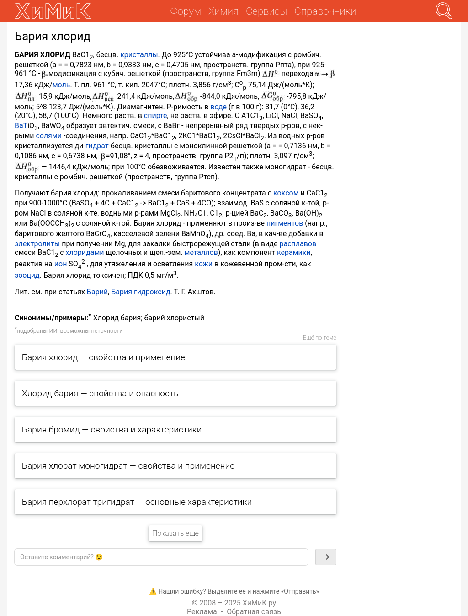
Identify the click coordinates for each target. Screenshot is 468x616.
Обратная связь (254, 611)
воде (218, 107)
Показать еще (175, 533)
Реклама (202, 611)
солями (49, 135)
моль (61, 85)
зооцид (27, 275)
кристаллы (139, 54)
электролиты (37, 243)
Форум (185, 11)
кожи (204, 263)
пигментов (284, 223)
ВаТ (21, 125)
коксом (286, 193)
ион (60, 263)
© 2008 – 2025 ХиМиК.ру (234, 603)
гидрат (97, 145)
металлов (201, 252)
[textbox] (161, 557)
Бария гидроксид (140, 291)
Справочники (325, 11)
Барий (97, 291)
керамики (294, 252)
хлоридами (85, 252)
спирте (155, 115)
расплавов (297, 243)
